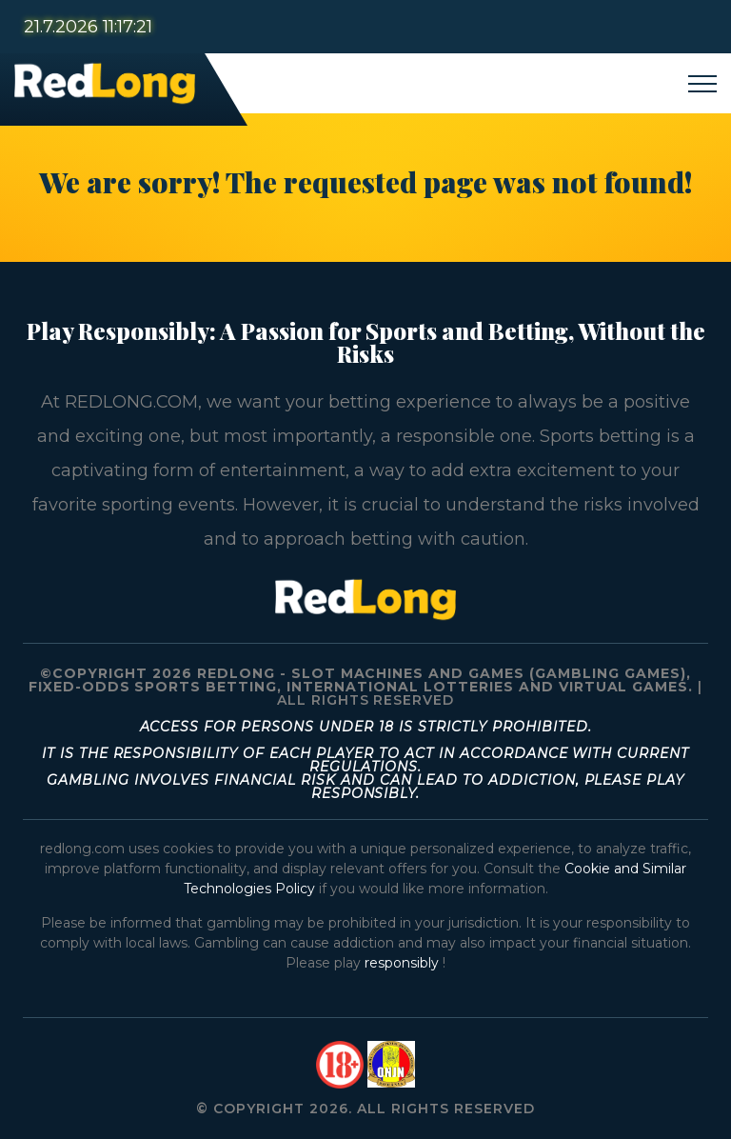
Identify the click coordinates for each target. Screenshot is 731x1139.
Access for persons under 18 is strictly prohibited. (366, 726)
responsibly (404, 962)
